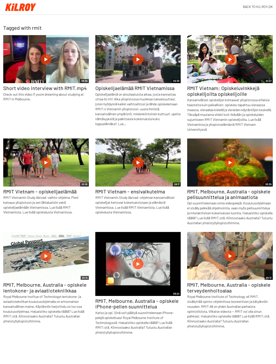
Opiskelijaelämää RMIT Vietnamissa (134, 88)
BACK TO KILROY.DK (258, 7)
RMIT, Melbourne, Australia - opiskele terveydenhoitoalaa (228, 287)
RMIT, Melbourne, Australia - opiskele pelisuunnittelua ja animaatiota (228, 194)
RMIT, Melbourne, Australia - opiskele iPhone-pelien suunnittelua (137, 304)
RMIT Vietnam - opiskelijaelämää (40, 191)
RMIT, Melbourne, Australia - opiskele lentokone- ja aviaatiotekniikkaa (44, 287)
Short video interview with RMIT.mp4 (45, 88)
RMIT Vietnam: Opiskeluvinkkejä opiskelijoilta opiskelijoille (223, 91)
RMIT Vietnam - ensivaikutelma (130, 191)
